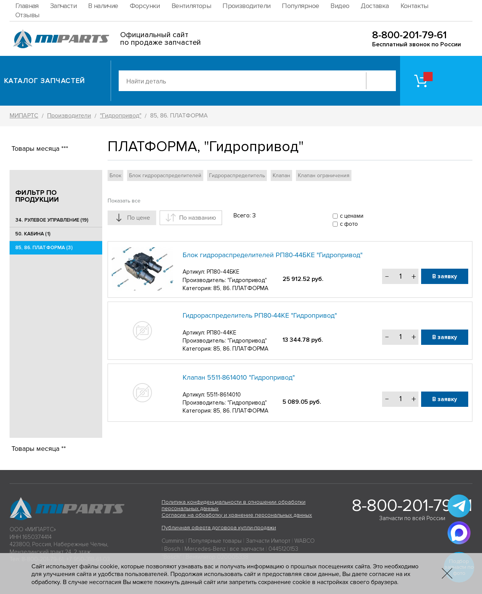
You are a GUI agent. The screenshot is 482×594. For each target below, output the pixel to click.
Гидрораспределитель (237, 175)
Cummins (173, 540)
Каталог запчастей (44, 81)
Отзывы (27, 15)
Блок (115, 175)
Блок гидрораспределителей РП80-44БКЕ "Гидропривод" (273, 255)
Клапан (281, 175)
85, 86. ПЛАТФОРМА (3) (44, 248)
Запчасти (63, 6)
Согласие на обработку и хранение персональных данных (237, 515)
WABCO (304, 540)
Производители (246, 6)
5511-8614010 (224, 394)
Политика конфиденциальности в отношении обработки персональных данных (234, 505)
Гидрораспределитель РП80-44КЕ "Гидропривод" (260, 315)
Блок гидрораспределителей (165, 175)
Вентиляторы (191, 6)
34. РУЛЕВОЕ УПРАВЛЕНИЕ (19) (52, 220)
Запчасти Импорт (268, 540)
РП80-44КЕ (221, 332)
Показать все (124, 200)
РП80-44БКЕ (223, 271)
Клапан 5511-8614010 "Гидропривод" (239, 377)
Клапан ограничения (324, 175)
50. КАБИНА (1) (33, 234)
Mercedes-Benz (205, 548)
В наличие (103, 6)
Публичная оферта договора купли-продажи (219, 527)
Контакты (414, 6)
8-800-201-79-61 (409, 35)
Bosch (172, 548)
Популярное (300, 6)
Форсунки (145, 6)
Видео (339, 6)
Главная (27, 6)
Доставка (375, 6)
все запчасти (247, 548)
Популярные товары (215, 540)
